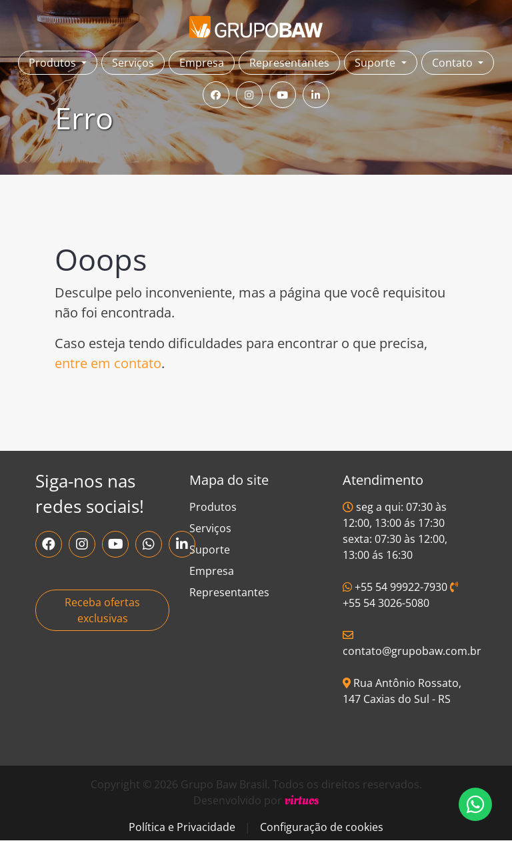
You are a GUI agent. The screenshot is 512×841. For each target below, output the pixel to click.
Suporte (209, 549)
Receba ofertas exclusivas (102, 610)
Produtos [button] (54, 62)
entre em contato (108, 363)
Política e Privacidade (182, 827)
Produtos (213, 507)
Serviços (133, 62)
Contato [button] (453, 62)
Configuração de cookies (321, 827)
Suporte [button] (376, 62)
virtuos (302, 800)
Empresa (201, 62)
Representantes (289, 62)
